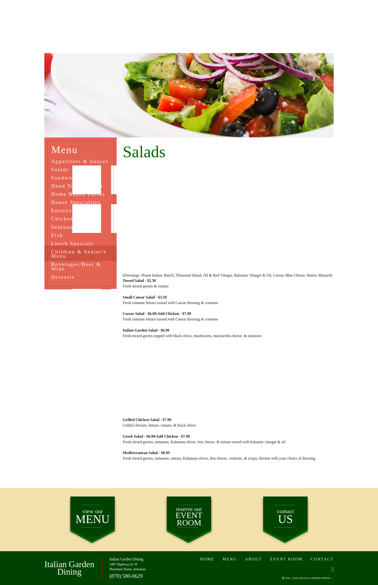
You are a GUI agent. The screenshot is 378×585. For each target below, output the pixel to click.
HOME (60, 21)
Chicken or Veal (73, 220)
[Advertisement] (228, 217)
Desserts (63, 279)
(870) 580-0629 (125, 576)
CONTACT (299, 21)
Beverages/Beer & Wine (76, 268)
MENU (100, 21)
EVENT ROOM (245, 21)
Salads (60, 169)
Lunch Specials (72, 245)
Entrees (61, 211)
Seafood (62, 228)
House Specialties (76, 203)
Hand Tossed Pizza (77, 186)
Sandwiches (67, 178)
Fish (57, 236)
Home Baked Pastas (78, 194)
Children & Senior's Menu (79, 255)
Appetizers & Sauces (80, 161)
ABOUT (141, 21)
